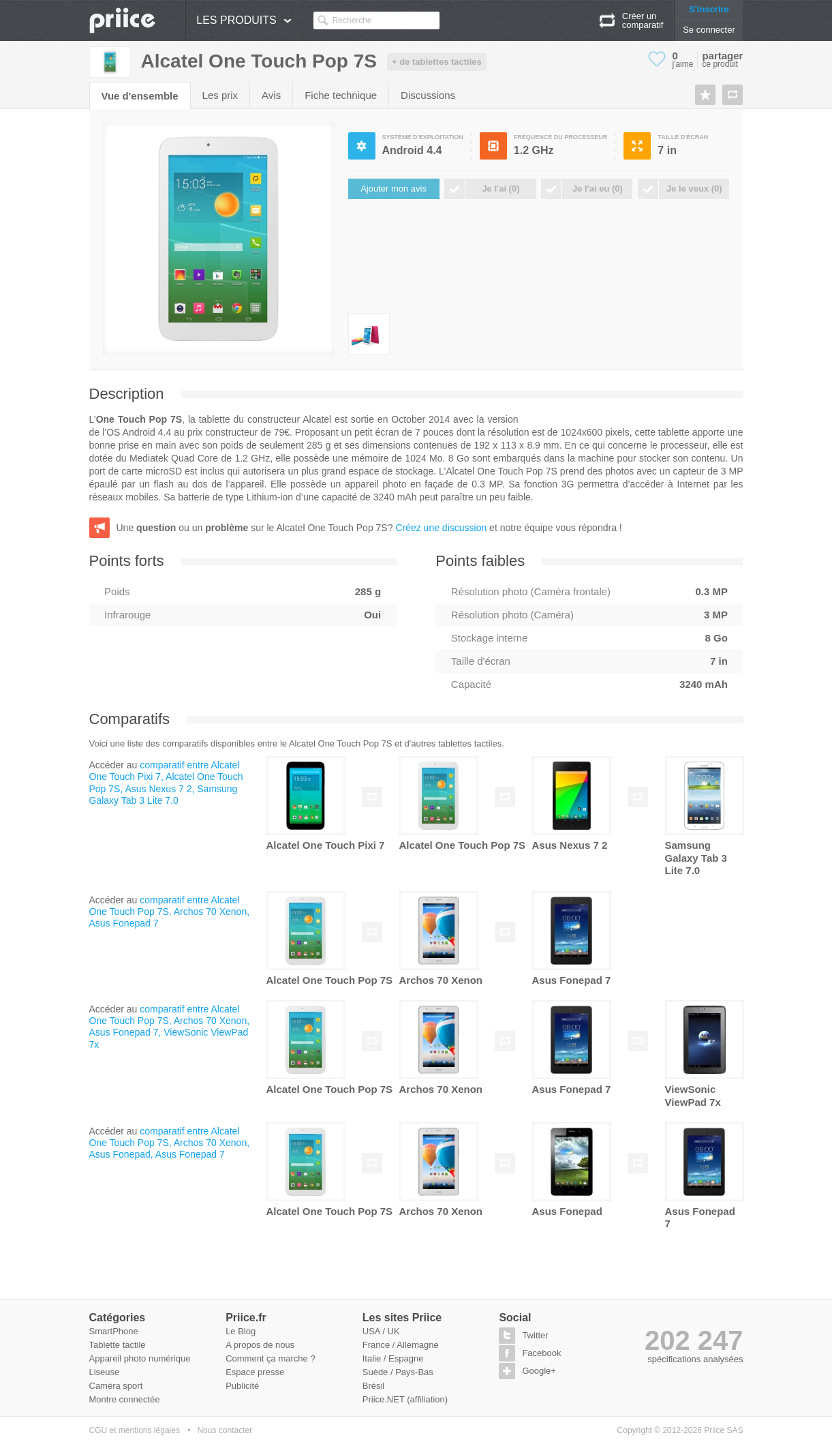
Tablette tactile (117, 1345)
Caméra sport (116, 1386)
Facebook (541, 1353)
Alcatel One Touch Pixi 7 (325, 845)
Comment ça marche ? (270, 1358)
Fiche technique (341, 95)
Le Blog (241, 1331)
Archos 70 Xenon (441, 980)
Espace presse (255, 1372)
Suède (375, 1372)
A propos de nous (260, 1345)
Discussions (428, 95)
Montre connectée (124, 1399)
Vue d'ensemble (140, 96)
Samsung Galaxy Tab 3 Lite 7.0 (696, 857)
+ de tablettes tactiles (437, 62)
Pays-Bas (414, 1372)
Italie (372, 1358)
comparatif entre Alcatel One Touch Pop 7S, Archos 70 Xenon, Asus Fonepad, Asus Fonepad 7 (169, 1143)
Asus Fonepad (567, 1211)
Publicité (242, 1386)
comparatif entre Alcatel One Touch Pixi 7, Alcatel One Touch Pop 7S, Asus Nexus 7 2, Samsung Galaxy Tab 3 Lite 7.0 (166, 782)
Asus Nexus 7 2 (570, 845)
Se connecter (709, 30)
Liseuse (104, 1372)
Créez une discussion (441, 527)
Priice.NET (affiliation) (405, 1399)
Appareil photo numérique (140, 1358)
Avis (271, 95)
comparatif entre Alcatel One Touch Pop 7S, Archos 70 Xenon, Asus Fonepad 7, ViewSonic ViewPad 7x (169, 1027)
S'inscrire (709, 9)
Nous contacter (224, 1430)
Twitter (535, 1335)
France (376, 1345)
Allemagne (417, 1345)
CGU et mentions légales (134, 1430)
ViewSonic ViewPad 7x (693, 1095)
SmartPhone (113, 1331)
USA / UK (381, 1331)
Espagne (405, 1358)
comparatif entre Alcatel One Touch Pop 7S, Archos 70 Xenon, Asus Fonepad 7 (169, 911)
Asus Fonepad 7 (571, 980)
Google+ (539, 1371)
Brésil (374, 1386)
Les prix (220, 95)
